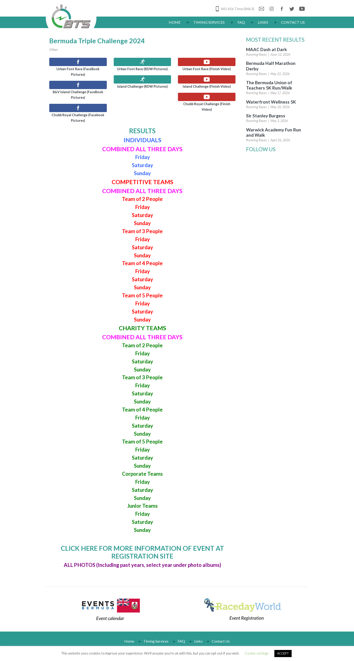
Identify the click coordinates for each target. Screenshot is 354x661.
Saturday (142, 522)
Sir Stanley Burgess (265, 115)
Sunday (142, 530)
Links (263, 22)
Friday (142, 482)
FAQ (241, 22)
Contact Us (293, 22)
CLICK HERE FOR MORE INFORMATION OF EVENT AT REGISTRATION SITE (142, 552)
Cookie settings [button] (257, 653)
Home (174, 22)
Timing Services (209, 22)
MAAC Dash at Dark (266, 49)
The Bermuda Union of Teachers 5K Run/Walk (269, 85)
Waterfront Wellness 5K (271, 101)
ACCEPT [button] (283, 653)
